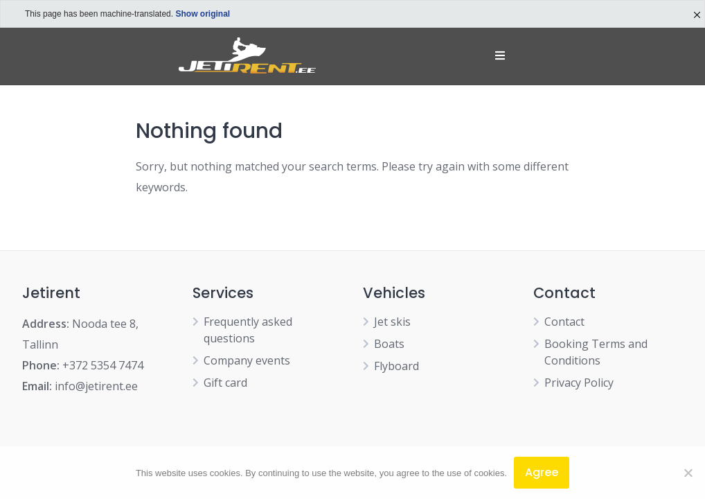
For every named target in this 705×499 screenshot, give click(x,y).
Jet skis (392, 321)
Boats (389, 343)
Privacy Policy (579, 382)
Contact (564, 321)
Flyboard (396, 366)
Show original (202, 14)
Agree (541, 472)
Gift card (225, 382)
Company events (247, 360)
